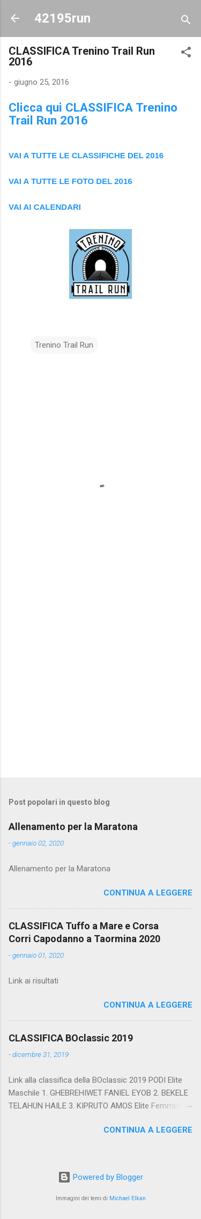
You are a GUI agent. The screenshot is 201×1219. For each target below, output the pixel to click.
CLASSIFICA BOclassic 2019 (71, 1038)
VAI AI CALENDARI (45, 206)
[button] (186, 54)
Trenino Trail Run (64, 345)
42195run (62, 18)
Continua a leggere (147, 893)
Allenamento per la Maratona (73, 826)
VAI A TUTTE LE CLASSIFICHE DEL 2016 (86, 155)
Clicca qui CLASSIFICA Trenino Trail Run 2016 (93, 113)
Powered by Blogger (100, 1177)
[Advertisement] (100, 685)
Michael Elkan (127, 1198)
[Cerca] (186, 21)
